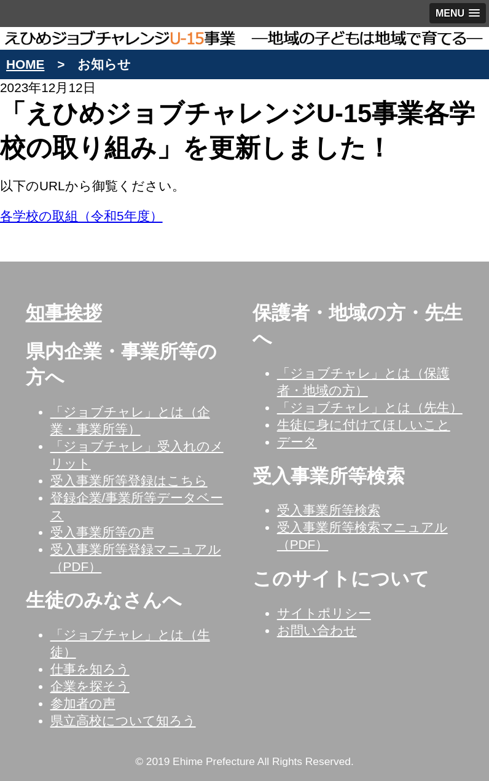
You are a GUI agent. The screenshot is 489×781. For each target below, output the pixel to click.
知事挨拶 (64, 313)
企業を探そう (90, 686)
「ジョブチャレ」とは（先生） (370, 407)
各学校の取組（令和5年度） (81, 216)
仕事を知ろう (90, 669)
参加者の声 (82, 703)
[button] (457, 13)
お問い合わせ (317, 630)
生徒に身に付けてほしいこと (363, 425)
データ (297, 442)
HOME (25, 64)
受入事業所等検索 (328, 510)
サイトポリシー (324, 613)
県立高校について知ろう (123, 720)
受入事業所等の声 (102, 532)
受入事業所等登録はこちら (129, 480)
